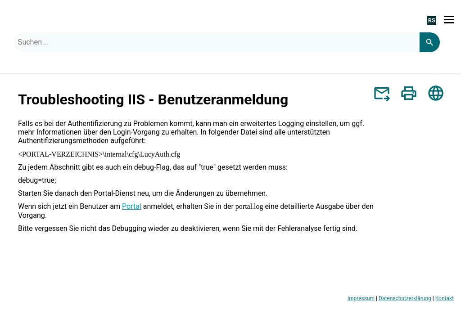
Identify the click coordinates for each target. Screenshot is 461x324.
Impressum (361, 298)
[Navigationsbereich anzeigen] (449, 20)
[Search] (429, 42)
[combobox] (216, 42)
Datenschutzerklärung (405, 298)
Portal (131, 206)
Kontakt (444, 298)
